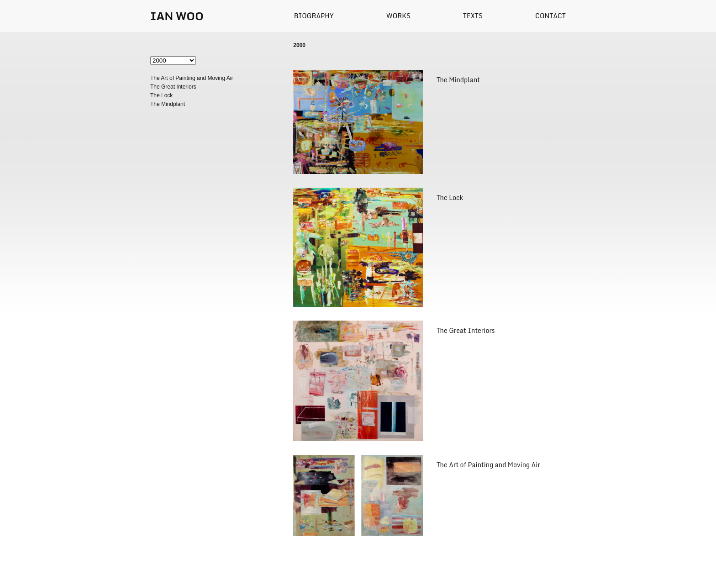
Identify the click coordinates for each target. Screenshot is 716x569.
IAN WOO (177, 16)
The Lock (161, 95)
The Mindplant (167, 104)
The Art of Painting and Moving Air (191, 78)
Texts (473, 16)
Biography (314, 16)
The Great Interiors (173, 87)
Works (398, 16)
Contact (550, 16)
